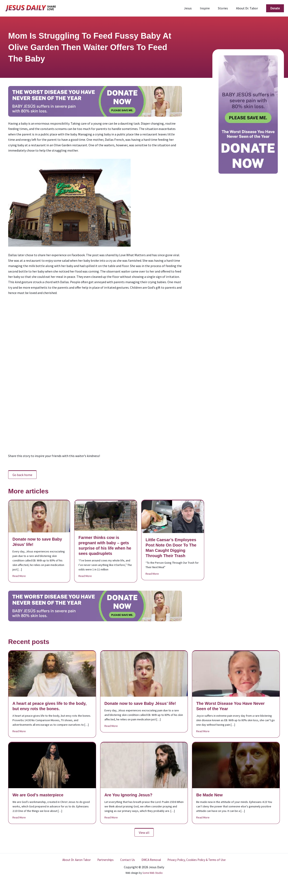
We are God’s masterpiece (37, 795)
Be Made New (209, 795)
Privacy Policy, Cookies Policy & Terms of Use (193, 860)
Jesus (193, 8)
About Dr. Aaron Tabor (78, 860)
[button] (275, 8)
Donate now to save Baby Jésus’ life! (140, 703)
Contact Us (126, 860)
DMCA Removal (148, 860)
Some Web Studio (152, 873)
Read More (19, 576)
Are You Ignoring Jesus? (128, 795)
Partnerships (106, 860)
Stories (225, 8)
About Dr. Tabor (248, 8)
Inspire (209, 8)
